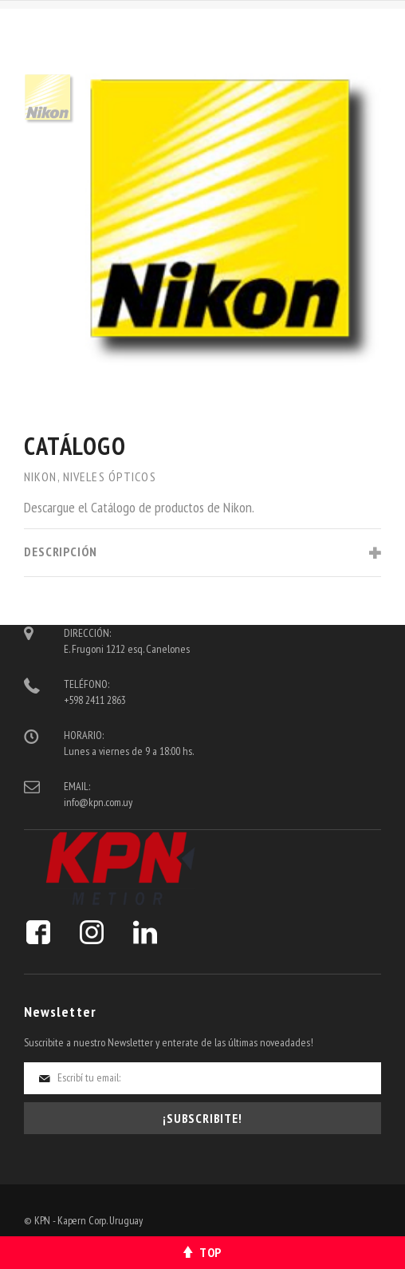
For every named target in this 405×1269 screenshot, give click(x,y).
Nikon (40, 476)
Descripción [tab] (60, 551)
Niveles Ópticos (109, 476)
